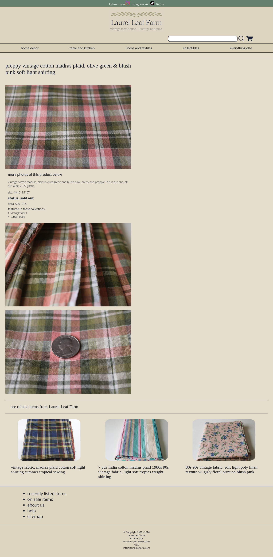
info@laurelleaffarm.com (136, 547)
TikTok (160, 4)
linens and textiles (139, 48)
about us (35, 505)
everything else (241, 48)
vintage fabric (19, 213)
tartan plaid (18, 217)
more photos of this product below (35, 174)
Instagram (137, 4)
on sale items (40, 499)
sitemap (35, 516)
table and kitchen (82, 48)
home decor (29, 48)
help (31, 510)
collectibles (191, 48)
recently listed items (46, 493)
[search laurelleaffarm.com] (242, 39)
